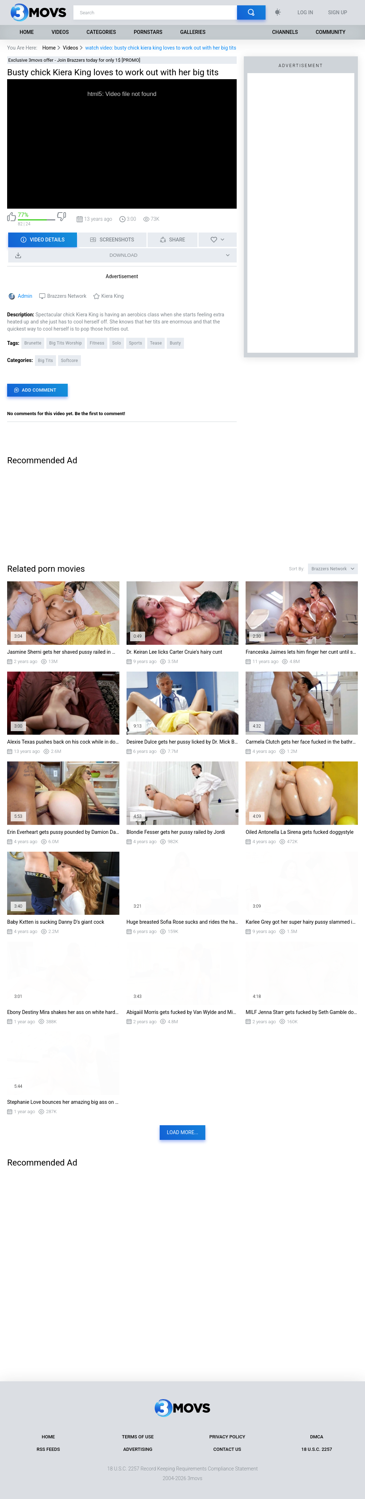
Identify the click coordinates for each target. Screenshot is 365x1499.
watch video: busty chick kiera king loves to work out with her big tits (160, 48)
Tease (156, 343)
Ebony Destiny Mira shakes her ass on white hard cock (63, 1012)
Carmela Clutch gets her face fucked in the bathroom (302, 742)
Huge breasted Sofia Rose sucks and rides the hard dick (183, 922)
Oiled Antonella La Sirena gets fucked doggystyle (300, 832)
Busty (175, 343)
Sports (135, 343)
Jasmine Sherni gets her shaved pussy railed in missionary (63, 652)
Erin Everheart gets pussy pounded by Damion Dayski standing (63, 832)
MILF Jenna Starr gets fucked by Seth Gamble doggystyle (302, 1012)
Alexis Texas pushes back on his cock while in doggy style (63, 742)
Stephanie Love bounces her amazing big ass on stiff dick (63, 1102)
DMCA (316, 1436)
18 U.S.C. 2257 (316, 1449)
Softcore (69, 360)
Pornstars (148, 32)
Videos (60, 32)
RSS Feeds (48, 1449)
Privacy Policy (227, 1436)
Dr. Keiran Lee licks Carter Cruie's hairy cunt (174, 652)
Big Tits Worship (65, 343)
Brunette (32, 343)
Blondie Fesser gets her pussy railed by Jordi (176, 832)
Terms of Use (138, 1436)
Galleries (192, 32)
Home (27, 32)
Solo (116, 343)
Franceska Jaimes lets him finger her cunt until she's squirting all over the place (302, 652)
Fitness (97, 343)
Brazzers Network (66, 296)
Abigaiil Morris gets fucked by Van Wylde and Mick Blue (183, 1012)
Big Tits (45, 360)
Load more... (182, 1132)
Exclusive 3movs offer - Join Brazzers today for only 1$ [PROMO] (74, 60)
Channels (285, 32)
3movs (194, 1478)
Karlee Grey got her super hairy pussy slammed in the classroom (302, 922)
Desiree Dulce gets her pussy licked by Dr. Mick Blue (183, 742)
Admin (25, 296)
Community (330, 32)
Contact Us (227, 1449)
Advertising (138, 1449)
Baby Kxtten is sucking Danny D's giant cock (55, 922)
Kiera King (112, 296)
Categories (101, 32)
